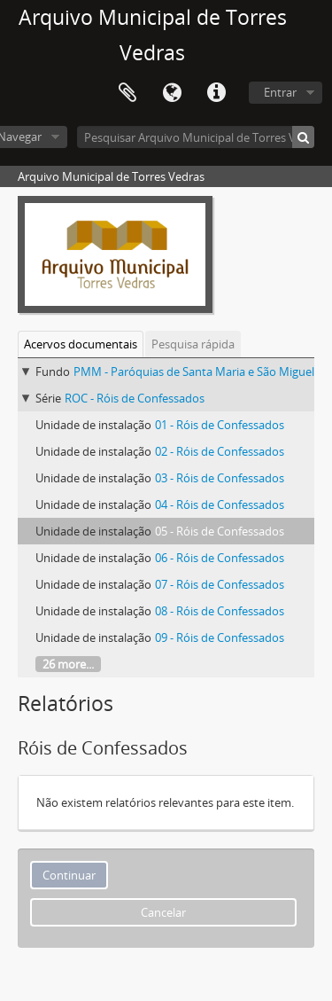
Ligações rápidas (216, 93)
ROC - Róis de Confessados (135, 398)
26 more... (68, 664)
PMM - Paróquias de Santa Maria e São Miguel (193, 371)
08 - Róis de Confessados (219, 611)
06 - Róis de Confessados (219, 558)
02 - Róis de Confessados (219, 451)
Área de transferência (127, 93)
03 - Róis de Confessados (219, 478)
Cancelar (163, 912)
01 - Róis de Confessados (219, 425)
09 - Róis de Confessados (219, 637)
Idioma (172, 93)
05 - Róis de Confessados (219, 531)
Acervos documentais (80, 344)
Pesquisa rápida (193, 344)
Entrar (280, 92)
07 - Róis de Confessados (219, 584)
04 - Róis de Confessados (219, 504)
